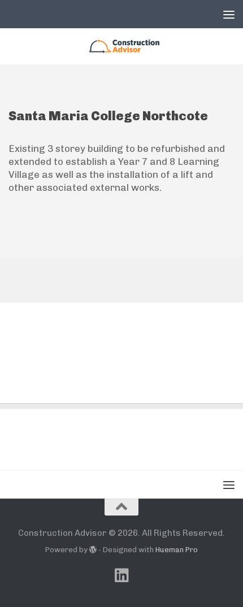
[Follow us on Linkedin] (121, 575)
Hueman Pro (176, 549)
